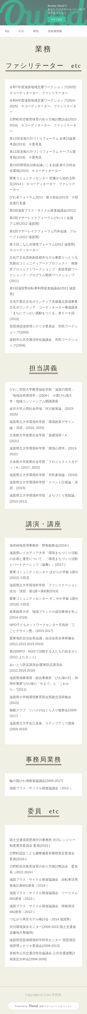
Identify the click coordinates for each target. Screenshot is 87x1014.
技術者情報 (55, 31)
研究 (36, 31)
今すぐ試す (56, 19)
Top (7, 31)
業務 (21, 31)
